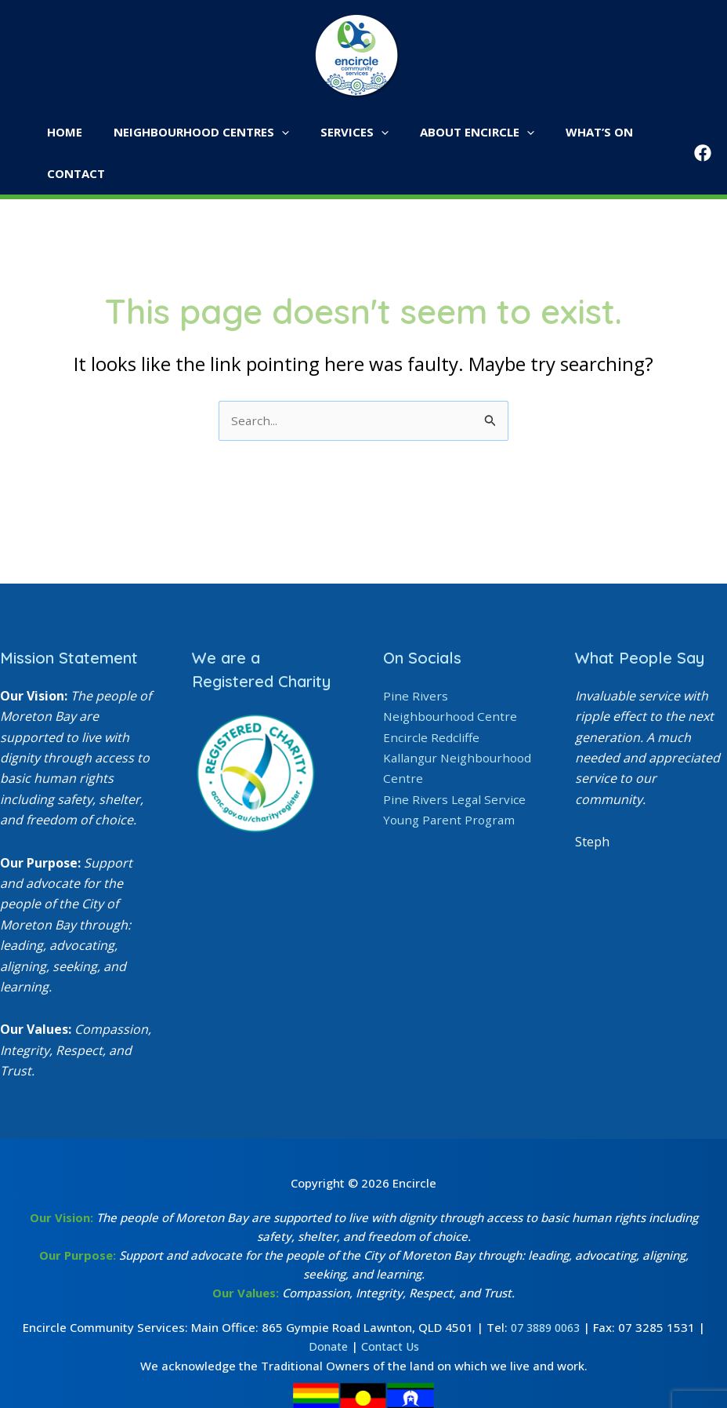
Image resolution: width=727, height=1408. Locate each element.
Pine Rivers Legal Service (455, 758)
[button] (278, 132)
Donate (326, 1306)
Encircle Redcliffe (431, 696)
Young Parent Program (451, 779)
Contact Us (390, 1306)
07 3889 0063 (545, 1287)
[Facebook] (702, 131)
